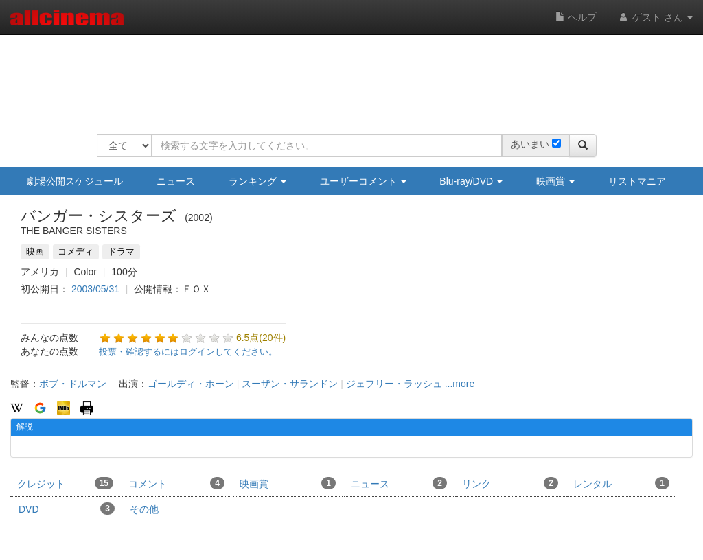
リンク (510, 483)
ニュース (176, 181)
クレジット (65, 483)
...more (460, 383)
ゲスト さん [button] (655, 17)
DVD (67, 508)
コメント (176, 483)
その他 (144, 509)
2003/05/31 (95, 288)
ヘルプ (576, 17)
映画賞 (555, 181)
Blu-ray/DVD (471, 181)
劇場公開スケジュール (75, 181)
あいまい (530, 144)
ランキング (257, 181)
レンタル (621, 483)
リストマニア (637, 181)
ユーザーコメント (363, 181)
